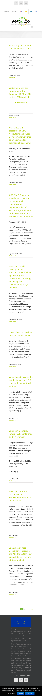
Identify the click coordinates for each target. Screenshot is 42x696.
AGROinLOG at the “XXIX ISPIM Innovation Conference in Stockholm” (20, 496)
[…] (10, 108)
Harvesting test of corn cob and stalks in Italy (20, 47)
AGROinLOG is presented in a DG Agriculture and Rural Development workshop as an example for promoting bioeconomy (20, 135)
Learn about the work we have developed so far (20, 333)
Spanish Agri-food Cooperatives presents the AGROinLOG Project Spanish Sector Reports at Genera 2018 (20, 554)
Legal (17, 675)
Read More (12, 77)
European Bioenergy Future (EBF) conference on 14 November (20, 434)
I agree (20, 693)
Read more (30, 693)
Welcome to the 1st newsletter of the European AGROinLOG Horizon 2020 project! (20, 92)
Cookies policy (25, 675)
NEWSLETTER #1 (21, 103)
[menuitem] (6, 11)
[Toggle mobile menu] (32, 27)
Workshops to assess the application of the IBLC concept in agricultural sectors (21, 381)
